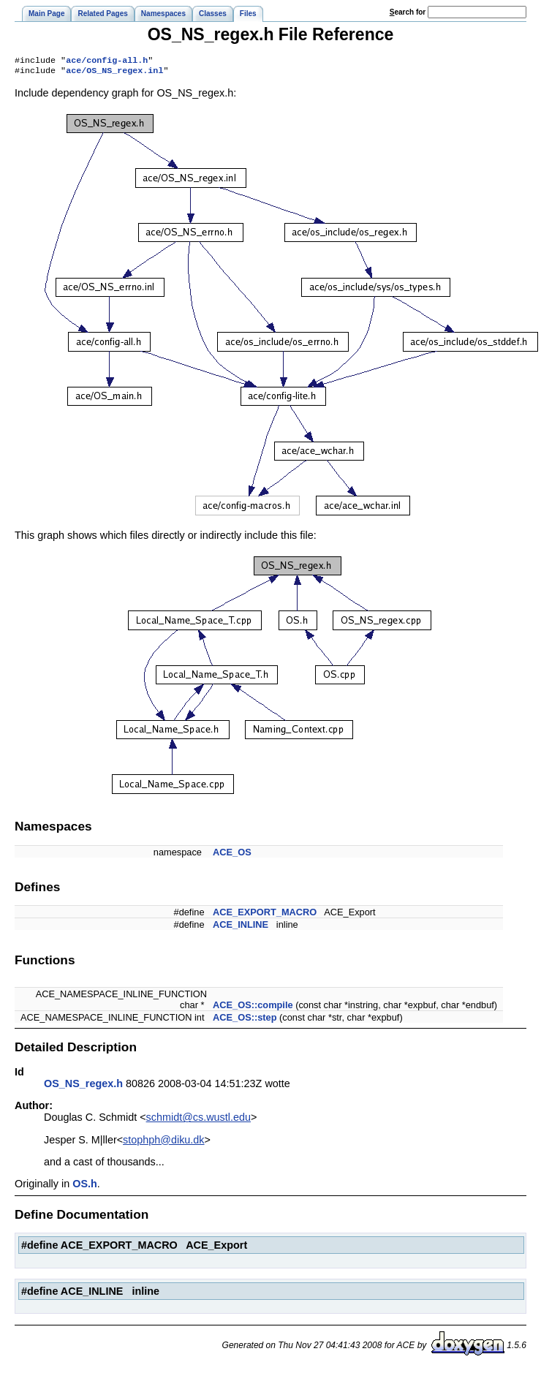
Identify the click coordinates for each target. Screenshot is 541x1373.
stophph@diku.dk (163, 1143)
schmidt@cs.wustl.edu (198, 1120)
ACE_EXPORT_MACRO (265, 914)
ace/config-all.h (107, 61)
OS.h (84, 1186)
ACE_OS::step (244, 1020)
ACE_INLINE (240, 927)
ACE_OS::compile (253, 1007)
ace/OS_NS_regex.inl (114, 73)
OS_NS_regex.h (83, 1086)
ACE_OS (232, 855)
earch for (407, 12)
